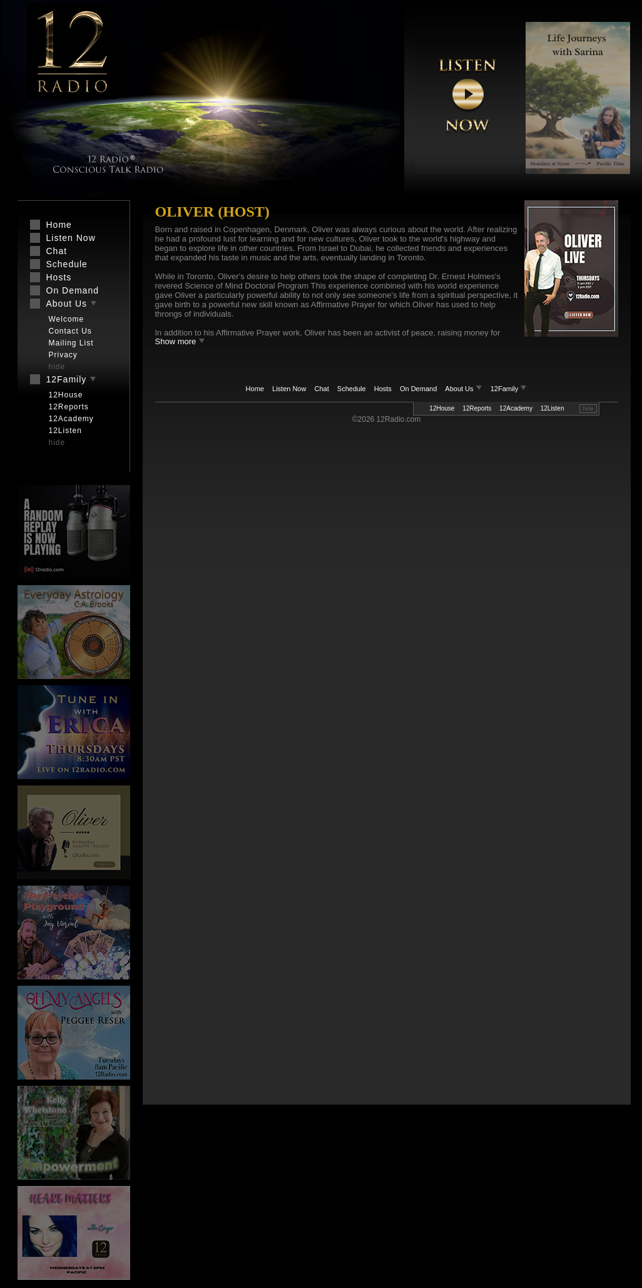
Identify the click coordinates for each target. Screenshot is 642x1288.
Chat (322, 388)
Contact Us (70, 331)
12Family (509, 388)
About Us (464, 388)
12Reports (476, 408)
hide (588, 409)
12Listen (552, 408)
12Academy (515, 408)
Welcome (66, 319)
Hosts (383, 388)
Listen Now (289, 388)
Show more (180, 341)
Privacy (63, 354)
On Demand (418, 388)
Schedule (351, 388)
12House (441, 408)
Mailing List (71, 343)
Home (255, 388)
